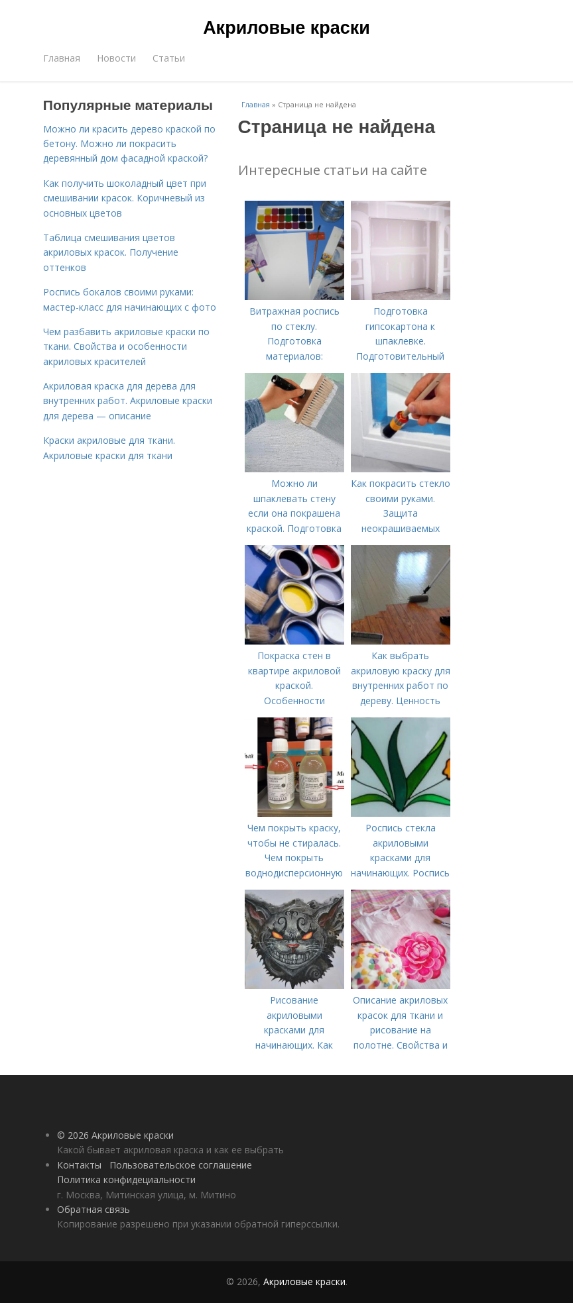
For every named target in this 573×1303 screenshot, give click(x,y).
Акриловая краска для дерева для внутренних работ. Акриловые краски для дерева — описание (127, 401)
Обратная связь (93, 1209)
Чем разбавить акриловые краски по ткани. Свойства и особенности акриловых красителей (126, 346)
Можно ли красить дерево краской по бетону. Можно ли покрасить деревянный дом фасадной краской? (129, 144)
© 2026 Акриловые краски (115, 1135)
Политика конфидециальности (126, 1179)
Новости (116, 58)
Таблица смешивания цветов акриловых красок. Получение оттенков (110, 252)
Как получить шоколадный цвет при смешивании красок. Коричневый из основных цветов (124, 198)
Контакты (79, 1165)
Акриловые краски (286, 28)
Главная (61, 58)
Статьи (169, 58)
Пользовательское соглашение (180, 1165)
